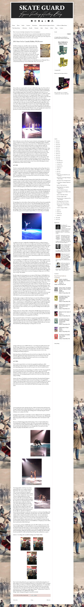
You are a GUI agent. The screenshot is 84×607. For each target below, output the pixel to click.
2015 (57, 159)
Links (41, 28)
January (58, 215)
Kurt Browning (37, 88)
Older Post (48, 600)
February (58, 213)
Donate (46, 28)
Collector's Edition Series (62, 25)
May (58, 173)
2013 (57, 219)
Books (23, 25)
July (58, 169)
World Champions (19, 263)
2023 (57, 144)
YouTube (39, 586)
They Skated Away (16, 28)
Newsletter (34, 25)
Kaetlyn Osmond (24, 93)
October (58, 164)
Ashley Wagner (38, 95)
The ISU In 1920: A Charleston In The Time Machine (64, 199)
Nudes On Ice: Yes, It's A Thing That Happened (65, 254)
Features (28, 25)
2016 (57, 157)
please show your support (21, 587)
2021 (57, 148)
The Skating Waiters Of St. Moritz (63, 201)
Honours (36, 28)
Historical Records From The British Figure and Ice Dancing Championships (65, 236)
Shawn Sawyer (24, 89)
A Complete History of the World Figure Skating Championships (64, 297)
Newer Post (15, 600)
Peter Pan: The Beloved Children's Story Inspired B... (64, 192)
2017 (57, 155)
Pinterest (34, 586)
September (59, 166)
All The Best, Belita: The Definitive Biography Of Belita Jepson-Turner (65, 264)
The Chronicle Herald (18, 499)
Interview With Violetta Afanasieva (63, 203)
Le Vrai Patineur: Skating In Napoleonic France (64, 183)
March (58, 211)
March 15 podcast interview (28, 281)
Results (30, 28)
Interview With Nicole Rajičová (62, 190)
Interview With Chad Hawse (62, 185)
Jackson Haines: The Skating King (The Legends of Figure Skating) (65, 289)
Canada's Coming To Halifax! (62, 207)
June (58, 171)
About (51, 28)
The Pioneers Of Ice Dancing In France (64, 180)
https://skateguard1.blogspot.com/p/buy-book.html (27, 592)
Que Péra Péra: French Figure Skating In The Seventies (64, 178)
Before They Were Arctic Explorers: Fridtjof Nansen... (63, 187)
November (59, 162)
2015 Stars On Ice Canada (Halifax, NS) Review (63, 205)
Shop (56, 28)
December (59, 160)
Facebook (26, 586)
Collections (24, 28)
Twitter (30, 586)
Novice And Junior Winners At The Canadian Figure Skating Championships (66, 246)
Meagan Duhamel (32, 90)
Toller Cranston (16, 244)
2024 (57, 142)
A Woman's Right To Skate (61, 196)
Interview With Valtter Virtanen (62, 194)
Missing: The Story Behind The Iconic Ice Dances (63, 175)
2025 (57, 141)
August (58, 167)
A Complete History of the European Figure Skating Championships (64, 320)
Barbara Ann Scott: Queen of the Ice (46, 25)
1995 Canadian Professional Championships (40, 279)
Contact (61, 28)
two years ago (28, 175)
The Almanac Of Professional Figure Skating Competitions (65, 226)
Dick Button (19, 252)
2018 (57, 153)
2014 (57, 217)
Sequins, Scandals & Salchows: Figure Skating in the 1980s (64, 280)
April (58, 210)
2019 (57, 151)
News (18, 25)
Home (13, 25)
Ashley (41, 534)
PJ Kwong (20, 281)
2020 (57, 150)
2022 (57, 146)
